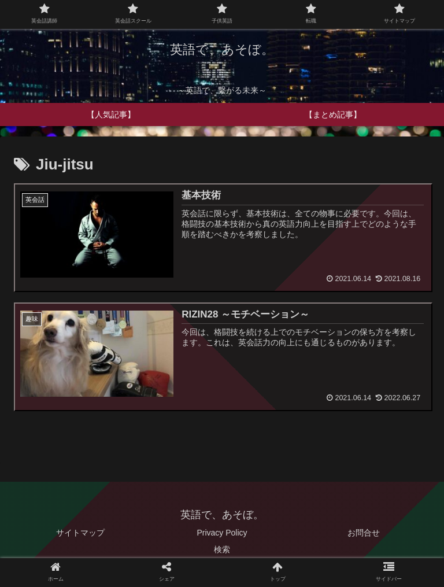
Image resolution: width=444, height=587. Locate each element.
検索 (222, 550)
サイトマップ (80, 532)
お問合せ (363, 532)
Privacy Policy (222, 532)
